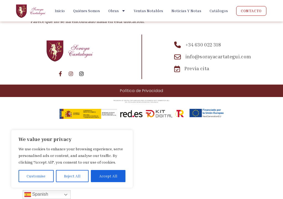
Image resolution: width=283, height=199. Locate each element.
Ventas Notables (148, 10)
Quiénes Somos (86, 10)
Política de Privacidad (141, 90)
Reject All (72, 176)
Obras (116, 10)
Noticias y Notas (186, 10)
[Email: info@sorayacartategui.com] (212, 57)
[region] (72, 159)
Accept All (108, 176)
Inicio (60, 10)
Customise (36, 176)
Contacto (251, 10)
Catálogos (219, 10)
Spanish (36, 194)
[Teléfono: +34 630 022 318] (212, 44)
